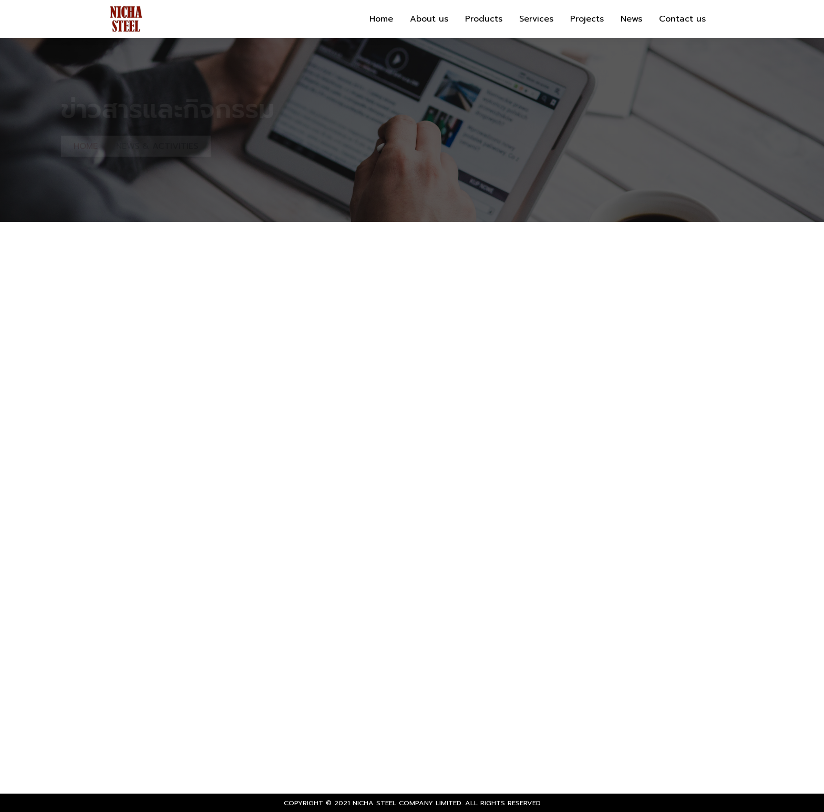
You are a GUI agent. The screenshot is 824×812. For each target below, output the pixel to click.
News (631, 19)
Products (483, 19)
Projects (587, 19)
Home (381, 19)
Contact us (682, 19)
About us (429, 19)
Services (536, 19)
